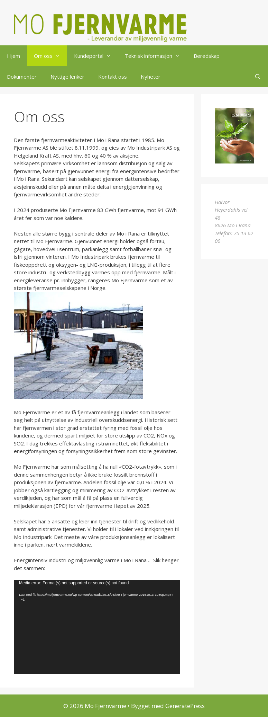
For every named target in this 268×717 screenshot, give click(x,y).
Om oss (50, 55)
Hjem (13, 55)
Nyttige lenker (67, 76)
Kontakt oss (112, 76)
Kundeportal (96, 55)
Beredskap (207, 55)
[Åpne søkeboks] (258, 76)
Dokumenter (22, 76)
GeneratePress (185, 706)
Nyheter (150, 76)
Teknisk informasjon (156, 55)
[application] (97, 627)
